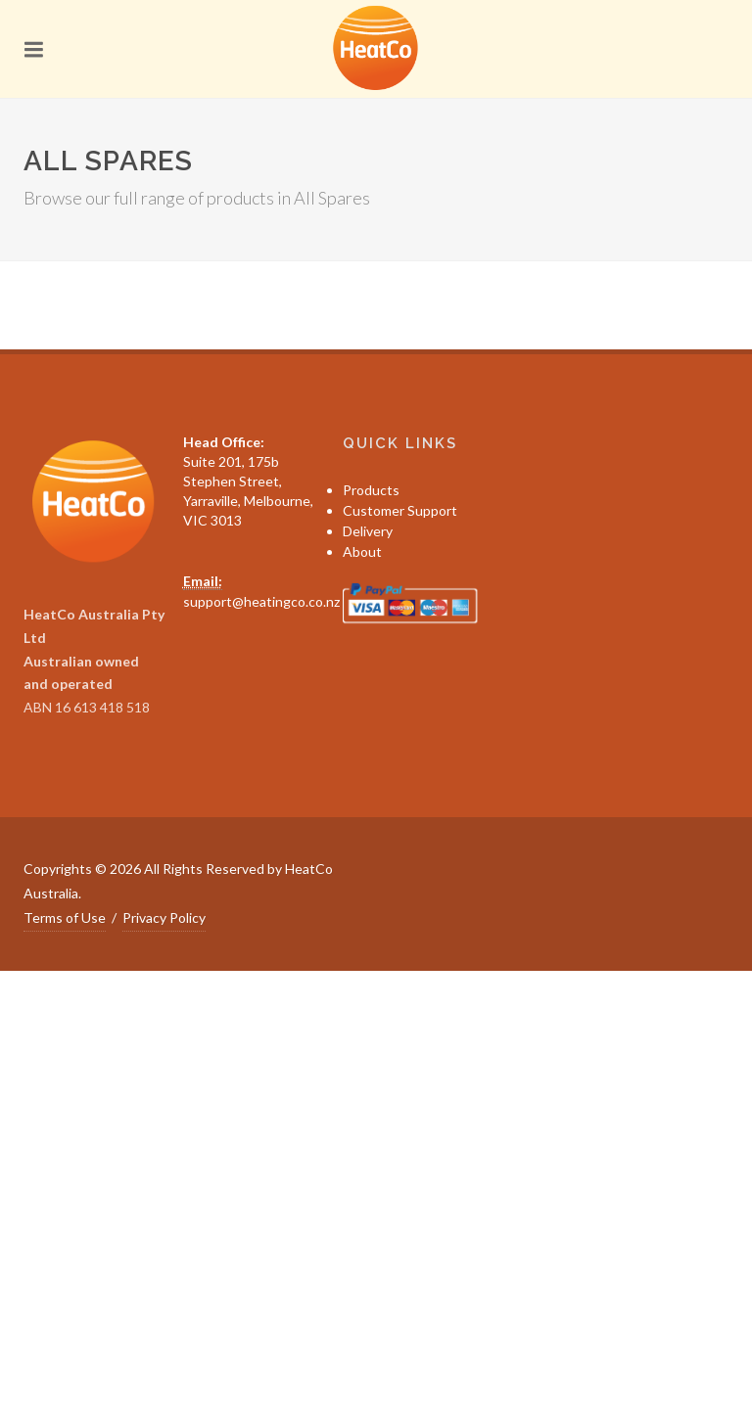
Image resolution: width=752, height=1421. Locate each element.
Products (371, 489)
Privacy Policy (164, 917)
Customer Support (400, 510)
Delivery (368, 531)
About (362, 551)
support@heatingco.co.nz (261, 601)
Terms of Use (65, 917)
